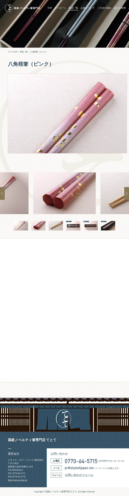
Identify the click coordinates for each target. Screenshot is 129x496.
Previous (2, 193)
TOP (50, 8)
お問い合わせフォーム (79, 475)
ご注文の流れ (104, 8)
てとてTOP (12, 52)
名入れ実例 (120, 8)
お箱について (88, 8)
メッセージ (60, 8)
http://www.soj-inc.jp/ (17, 480)
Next (126, 193)
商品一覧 (73, 8)
